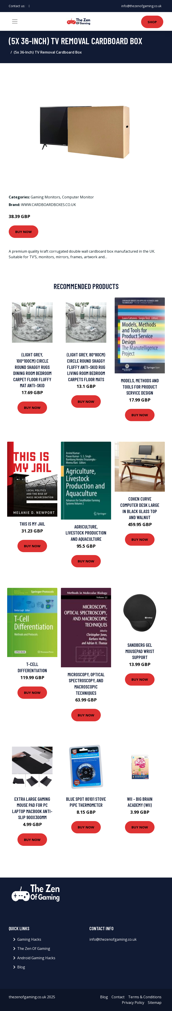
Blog (21, 967)
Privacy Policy (133, 1002)
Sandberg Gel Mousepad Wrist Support (139, 651)
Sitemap (154, 1002)
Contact (118, 996)
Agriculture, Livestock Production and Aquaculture (86, 533)
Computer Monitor (78, 197)
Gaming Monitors (45, 197)
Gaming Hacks (29, 939)
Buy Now (23, 231)
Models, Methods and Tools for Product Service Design (140, 386)
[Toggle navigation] (15, 21)
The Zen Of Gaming (33, 948)
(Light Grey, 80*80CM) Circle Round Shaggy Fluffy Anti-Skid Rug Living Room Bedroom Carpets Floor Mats (86, 367)
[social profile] (29, 6)
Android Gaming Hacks (36, 957)
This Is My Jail (32, 523)
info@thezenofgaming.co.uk (141, 6)
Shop (152, 22)
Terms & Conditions (144, 996)
